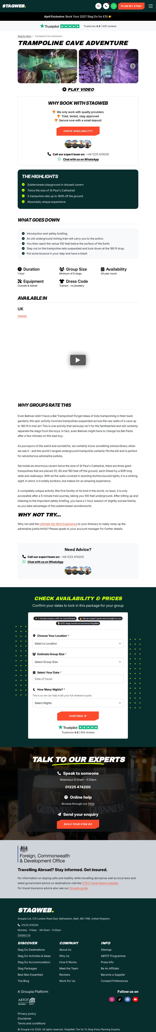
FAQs (91, 803)
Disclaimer (24, 1018)
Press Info (107, 962)
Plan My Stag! (131, 6)
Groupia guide (78, 888)
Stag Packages (27, 968)
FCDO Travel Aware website (100, 883)
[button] (106, 6)
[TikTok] (120, 999)
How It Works (68, 962)
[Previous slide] (23, 66)
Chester (22, 315)
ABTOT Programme (113, 956)
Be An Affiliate (110, 968)
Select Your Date (47, 672)
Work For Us (67, 981)
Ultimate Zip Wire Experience (58, 524)
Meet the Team (68, 968)
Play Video (78, 89)
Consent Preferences (114, 981)
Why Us (64, 956)
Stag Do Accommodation (34, 962)
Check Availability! (78, 131)
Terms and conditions (31, 1023)
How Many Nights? (48, 689)
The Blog (23, 981)
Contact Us (24, 935)
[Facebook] (128, 999)
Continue (78, 716)
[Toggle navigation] (150, 6)
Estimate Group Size (49, 654)
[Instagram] (112, 999)
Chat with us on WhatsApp (78, 159)
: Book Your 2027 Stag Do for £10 (78, 16)
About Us (65, 949)
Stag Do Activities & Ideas (34, 956)
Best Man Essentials (30, 974)
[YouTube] (135, 999)
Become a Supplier (113, 974)
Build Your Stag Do (78, 824)
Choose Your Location (50, 635)
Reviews (64, 974)
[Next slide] (133, 66)
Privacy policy (27, 1013)
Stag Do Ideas (24, 36)
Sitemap (106, 949)
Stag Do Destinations (31, 949)
